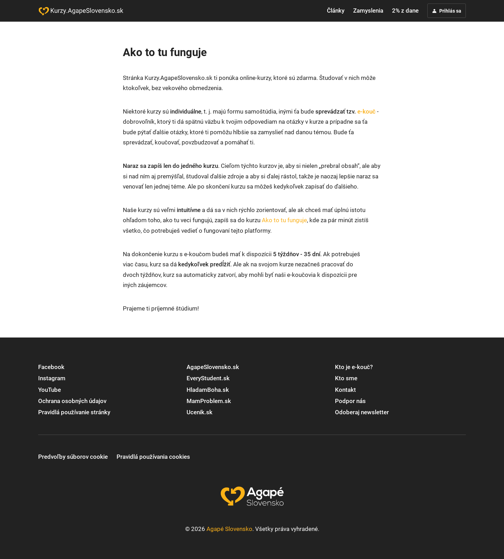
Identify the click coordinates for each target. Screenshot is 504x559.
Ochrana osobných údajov (72, 400)
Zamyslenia (368, 10)
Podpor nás (350, 400)
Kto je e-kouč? (354, 366)
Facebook (51, 366)
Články (335, 10)
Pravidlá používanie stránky (74, 412)
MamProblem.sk (209, 400)
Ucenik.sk (199, 412)
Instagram (51, 378)
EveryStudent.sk (208, 378)
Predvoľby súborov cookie (73, 456)
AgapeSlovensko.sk (213, 366)
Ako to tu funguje (284, 220)
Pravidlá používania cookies (153, 456)
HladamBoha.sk (208, 389)
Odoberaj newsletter (362, 412)
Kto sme (346, 378)
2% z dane (405, 10)
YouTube (49, 389)
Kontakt (345, 389)
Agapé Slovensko (229, 528)
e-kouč (366, 111)
